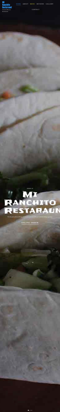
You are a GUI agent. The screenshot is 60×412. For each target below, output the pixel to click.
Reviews (40, 4)
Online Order (30, 223)
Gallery (50, 4)
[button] (28, 410)
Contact (35, 9)
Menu (32, 4)
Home (18, 4)
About (25, 4)
